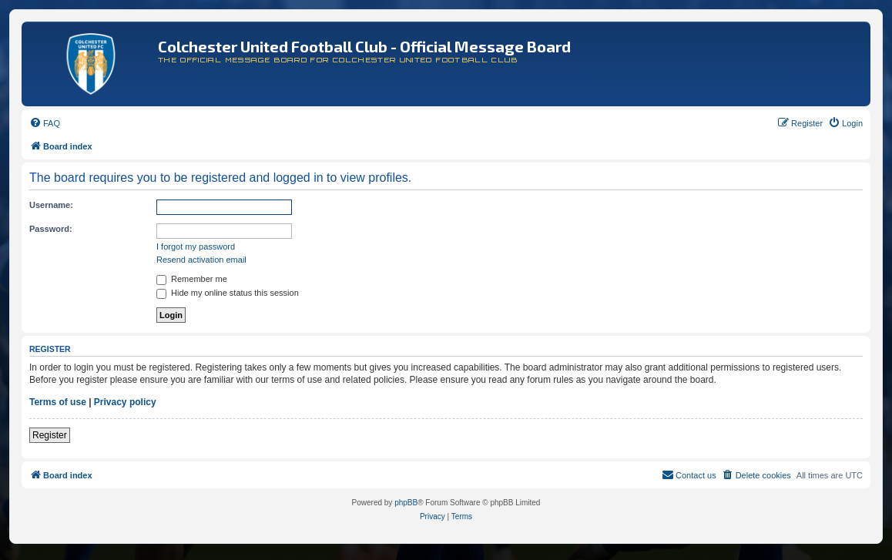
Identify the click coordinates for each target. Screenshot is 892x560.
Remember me (191, 278)
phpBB (405, 502)
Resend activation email (201, 259)
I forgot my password (195, 246)
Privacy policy (125, 402)
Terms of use (57, 402)
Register (49, 435)
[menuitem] (44, 123)
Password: (50, 228)
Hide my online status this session (227, 292)
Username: (51, 205)
